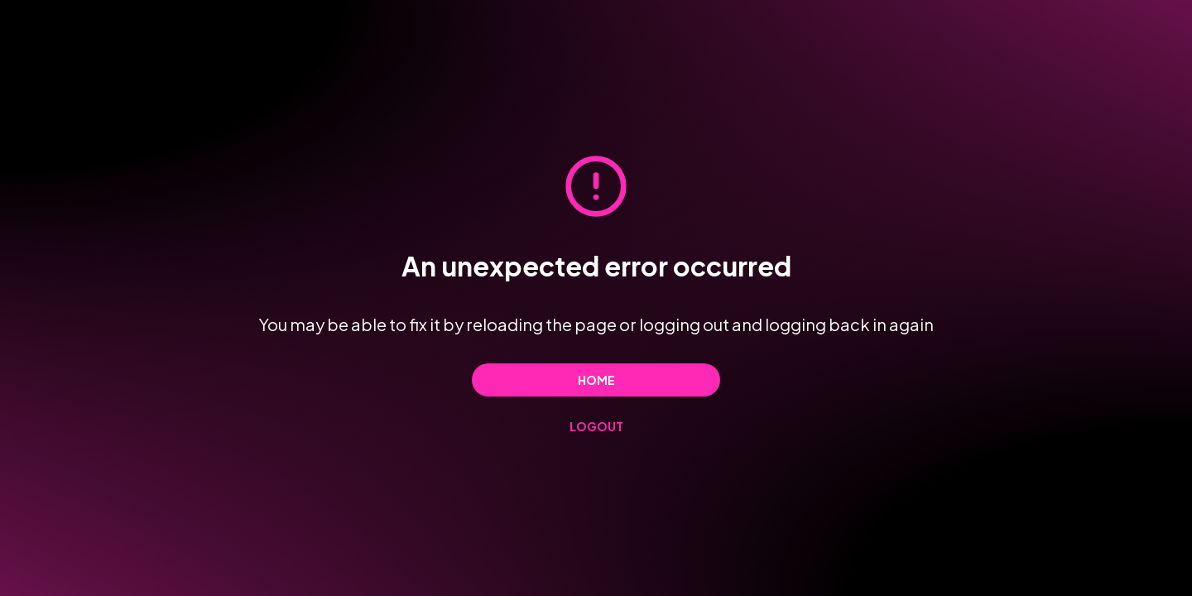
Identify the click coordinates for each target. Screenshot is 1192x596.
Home (596, 379)
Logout (596, 426)
